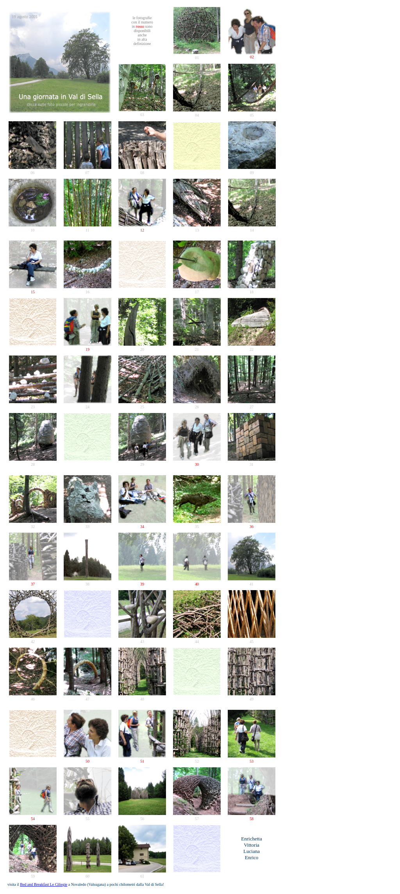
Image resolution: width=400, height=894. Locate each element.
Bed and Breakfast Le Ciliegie (43, 884)
